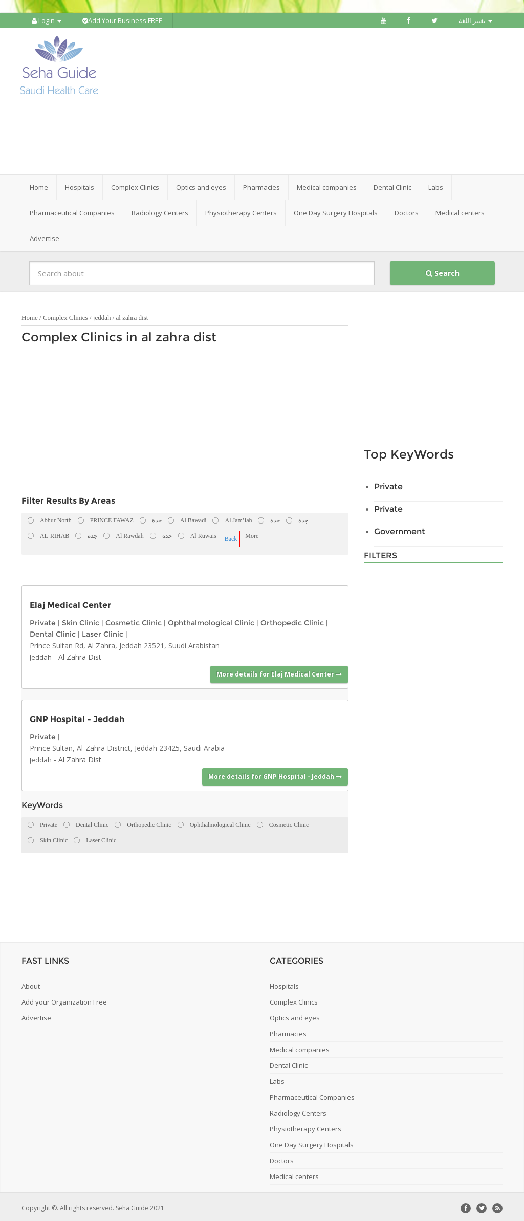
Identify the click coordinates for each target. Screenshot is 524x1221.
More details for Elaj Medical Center (279, 671)
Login (46, 20)
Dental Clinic (53, 631)
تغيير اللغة (475, 20)
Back (231, 536)
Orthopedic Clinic (292, 620)
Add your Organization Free (64, 999)
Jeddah (41, 654)
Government (399, 529)
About (30, 983)
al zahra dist (132, 315)
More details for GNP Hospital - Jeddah (275, 774)
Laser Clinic (102, 631)
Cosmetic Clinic (133, 620)
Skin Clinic (80, 620)
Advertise (44, 236)
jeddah (102, 315)
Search (443, 270)
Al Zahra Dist (79, 654)
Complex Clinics (65, 315)
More (251, 533)
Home (39, 184)
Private (43, 620)
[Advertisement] (326, 99)
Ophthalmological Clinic (211, 620)
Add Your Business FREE (122, 20)
